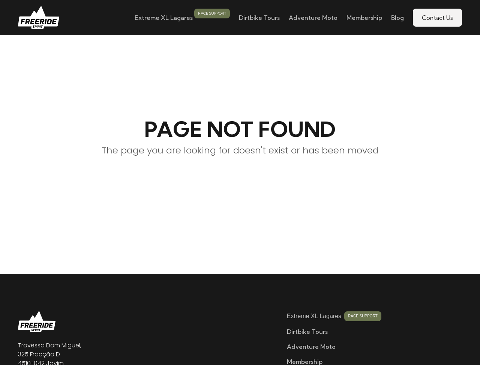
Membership (364, 17)
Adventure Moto (313, 17)
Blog (397, 17)
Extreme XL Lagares (164, 17)
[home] (38, 17)
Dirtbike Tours (259, 17)
